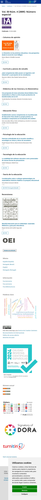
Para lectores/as (7, 281)
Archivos (9, 6)
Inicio (3, 6)
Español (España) (8, 261)
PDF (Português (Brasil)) (11, 188)
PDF (6, 62)
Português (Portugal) (9, 270)
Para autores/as (7, 284)
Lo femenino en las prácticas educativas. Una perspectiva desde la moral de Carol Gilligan (20, 54)
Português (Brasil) (8, 264)
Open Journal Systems (10, 457)
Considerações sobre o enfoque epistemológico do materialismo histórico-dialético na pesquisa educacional (20, 179)
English (5, 267)
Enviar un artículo (9, 250)
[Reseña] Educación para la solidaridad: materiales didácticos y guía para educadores (18, 224)
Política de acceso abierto (11, 335)
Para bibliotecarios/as (9, 287)
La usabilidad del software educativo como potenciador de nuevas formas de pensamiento (20, 159)
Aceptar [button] (24, 487)
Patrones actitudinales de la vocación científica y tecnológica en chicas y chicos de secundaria (17, 139)
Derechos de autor (9, 337)
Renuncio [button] (24, 490)
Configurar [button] (24, 494)
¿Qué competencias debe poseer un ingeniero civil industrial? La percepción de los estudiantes (18, 74)
